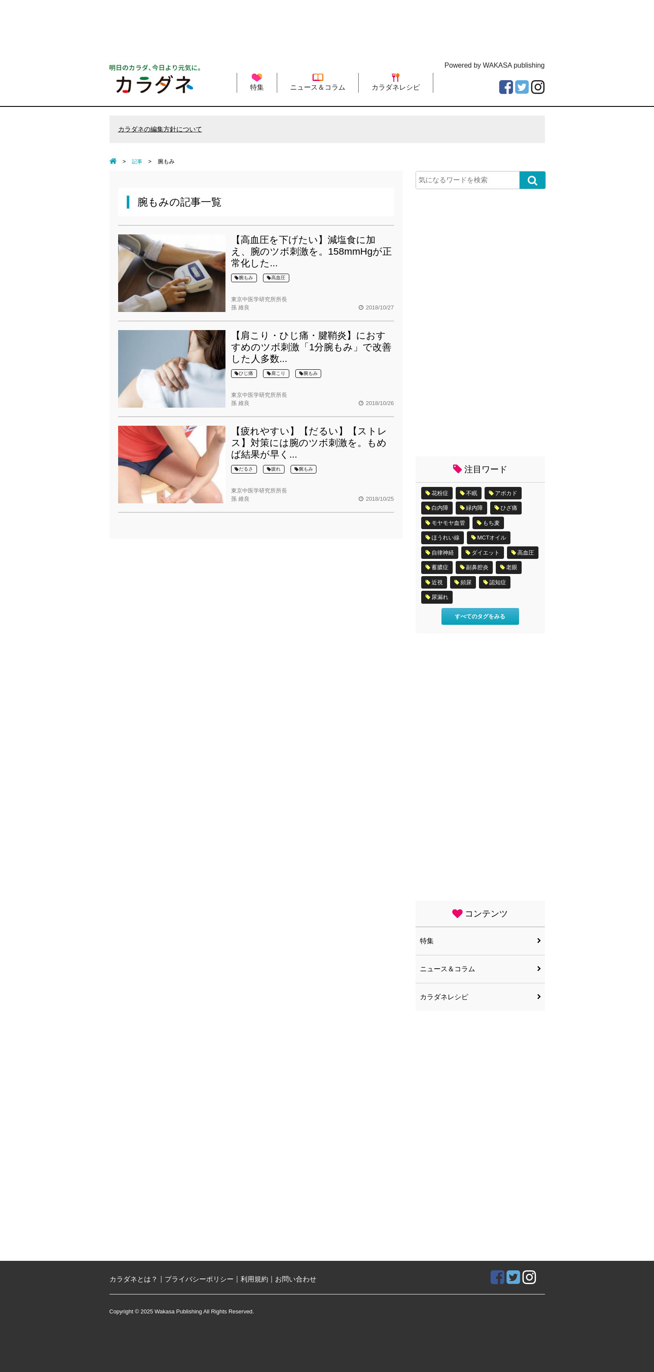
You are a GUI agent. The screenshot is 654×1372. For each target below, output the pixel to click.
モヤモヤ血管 (448, 523)
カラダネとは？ (134, 1279)
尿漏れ (440, 597)
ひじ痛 (244, 374)
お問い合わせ (295, 1279)
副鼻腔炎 (477, 567)
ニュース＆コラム (317, 82)
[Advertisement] (327, 28)
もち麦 (491, 523)
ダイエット (486, 553)
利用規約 (254, 1279)
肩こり (276, 374)
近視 (437, 583)
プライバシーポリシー (199, 1279)
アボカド (506, 493)
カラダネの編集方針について (163, 129)
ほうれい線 (446, 538)
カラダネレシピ (396, 82)
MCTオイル (491, 538)
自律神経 (443, 553)
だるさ (244, 469)
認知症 (497, 583)
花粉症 (440, 493)
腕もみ (244, 278)
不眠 (471, 493)
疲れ (274, 469)
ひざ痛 (509, 508)
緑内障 (474, 508)
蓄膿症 (440, 567)
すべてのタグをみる (480, 617)
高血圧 (276, 278)
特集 (257, 82)
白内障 (440, 508)
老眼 (511, 567)
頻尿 (466, 583)
